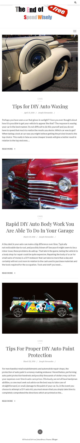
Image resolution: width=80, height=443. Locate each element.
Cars (40, 99)
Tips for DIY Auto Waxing (40, 106)
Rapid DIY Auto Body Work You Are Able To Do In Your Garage (40, 227)
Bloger (55, 439)
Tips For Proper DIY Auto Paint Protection (40, 351)
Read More (8, 149)
